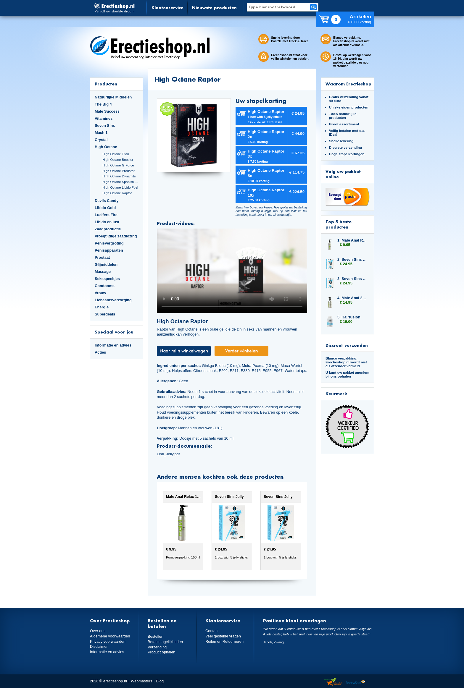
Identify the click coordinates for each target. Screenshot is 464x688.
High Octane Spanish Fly (120, 182)
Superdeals (105, 314)
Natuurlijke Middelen (113, 97)
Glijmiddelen (106, 264)
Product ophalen (161, 652)
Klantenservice (167, 7)
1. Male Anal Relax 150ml (352, 240)
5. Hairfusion (348, 317)
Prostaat (102, 257)
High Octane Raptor (117, 193)
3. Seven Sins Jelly (352, 278)
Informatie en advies (113, 345)
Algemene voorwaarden (110, 636)
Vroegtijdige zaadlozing (116, 236)
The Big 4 (103, 104)
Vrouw (100, 293)
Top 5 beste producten (339, 224)
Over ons (97, 631)
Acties (100, 352)
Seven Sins (105, 125)
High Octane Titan (115, 154)
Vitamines (103, 118)
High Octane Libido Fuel (120, 187)
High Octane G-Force (118, 165)
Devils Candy (107, 200)
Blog (160, 681)
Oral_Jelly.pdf (168, 454)
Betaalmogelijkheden (165, 642)
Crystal (101, 139)
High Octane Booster (117, 159)
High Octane (106, 147)
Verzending (157, 647)
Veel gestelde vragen (223, 636)
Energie (102, 307)
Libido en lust (107, 222)
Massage (103, 271)
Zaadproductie (108, 229)
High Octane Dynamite (119, 176)
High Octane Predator (118, 171)
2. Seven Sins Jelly (352, 259)
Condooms (105, 286)
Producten (106, 83)
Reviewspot (355, 682)
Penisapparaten (109, 250)
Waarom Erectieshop (348, 83)
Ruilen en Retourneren (224, 641)
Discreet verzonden (347, 345)
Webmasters (141, 681)
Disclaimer (99, 646)
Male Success (107, 111)
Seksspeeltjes (107, 278)
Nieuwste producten (214, 7)
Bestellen (155, 636)
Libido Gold (105, 207)
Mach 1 (101, 132)
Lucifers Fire (106, 215)
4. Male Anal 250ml (352, 298)
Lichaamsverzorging (113, 300)
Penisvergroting (109, 243)
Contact (211, 631)
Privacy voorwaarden (107, 641)
